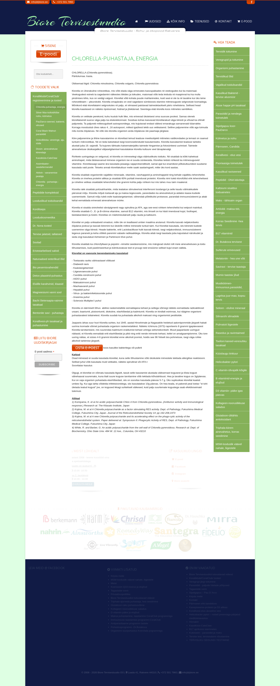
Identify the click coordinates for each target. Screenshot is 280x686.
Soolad (37, 242)
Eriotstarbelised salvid (46, 250)
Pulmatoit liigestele (227, 324)
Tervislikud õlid (224, 76)
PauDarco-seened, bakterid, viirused (50, 123)
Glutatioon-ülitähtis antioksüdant (227, 417)
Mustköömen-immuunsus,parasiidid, (229, 285)
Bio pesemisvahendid (45, 267)
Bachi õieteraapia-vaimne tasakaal (48, 302)
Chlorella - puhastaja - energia (47, 183)
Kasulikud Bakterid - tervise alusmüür (228, 94)
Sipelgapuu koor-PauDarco (226, 127)
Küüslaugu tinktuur (227, 353)
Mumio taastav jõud (227, 274)
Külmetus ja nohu (226, 138)
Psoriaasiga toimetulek (229, 163)
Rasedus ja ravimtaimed (230, 332)
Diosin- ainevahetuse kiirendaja (47, 151)
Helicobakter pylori (227, 361)
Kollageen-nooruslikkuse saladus (230, 405)
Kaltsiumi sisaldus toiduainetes (226, 190)
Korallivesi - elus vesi (228, 154)
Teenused (202, 21)
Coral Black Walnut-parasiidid (46, 132)
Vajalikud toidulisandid (229, 84)
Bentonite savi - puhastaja (48, 312)
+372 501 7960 (65, 2)
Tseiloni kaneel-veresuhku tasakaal (231, 343)
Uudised (155, 21)
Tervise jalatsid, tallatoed (47, 234)
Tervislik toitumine (226, 51)
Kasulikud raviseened (228, 171)
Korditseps (39, 209)
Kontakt (225, 21)
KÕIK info (178, 21)
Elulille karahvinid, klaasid (48, 283)
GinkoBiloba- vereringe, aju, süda (50, 142)
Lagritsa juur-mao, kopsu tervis (230, 297)
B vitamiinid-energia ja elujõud (229, 380)
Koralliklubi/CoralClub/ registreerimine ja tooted (47, 98)
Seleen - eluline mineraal (230, 308)
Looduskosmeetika (44, 217)
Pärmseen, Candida (227, 146)
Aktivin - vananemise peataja (46, 174)
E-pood (246, 21)
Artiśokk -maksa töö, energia (228, 210)
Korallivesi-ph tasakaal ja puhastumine (47, 323)
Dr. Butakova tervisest (229, 241)
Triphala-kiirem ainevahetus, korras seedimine (227, 431)
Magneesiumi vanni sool (47, 292)
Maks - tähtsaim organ (229, 200)
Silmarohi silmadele (227, 316)
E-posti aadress (44, 351)
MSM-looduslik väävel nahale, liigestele (229, 446)
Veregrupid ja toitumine (229, 59)
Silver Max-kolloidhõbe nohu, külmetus (47, 114)
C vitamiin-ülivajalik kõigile (231, 370)
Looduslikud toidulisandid (48, 200)
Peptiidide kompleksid (46, 192)
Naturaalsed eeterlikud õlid (49, 258)
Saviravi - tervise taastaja (231, 266)
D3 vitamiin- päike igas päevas (229, 392)
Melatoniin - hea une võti (230, 258)
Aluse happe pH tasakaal (231, 105)
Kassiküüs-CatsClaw (46, 158)
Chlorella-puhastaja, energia (50, 107)
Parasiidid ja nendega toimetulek (229, 115)
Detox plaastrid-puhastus (47, 275)
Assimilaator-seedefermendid (44, 165)
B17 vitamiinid (224, 233)
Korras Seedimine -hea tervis (229, 223)
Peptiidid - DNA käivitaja (230, 179)
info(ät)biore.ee (39, 2)
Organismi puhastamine (230, 68)
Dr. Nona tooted (42, 225)
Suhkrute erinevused (228, 250)
